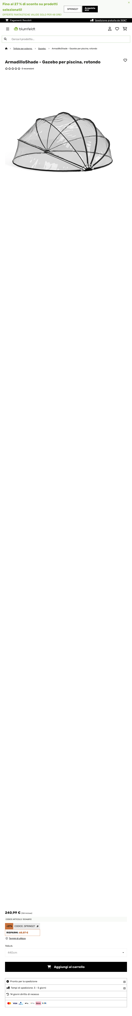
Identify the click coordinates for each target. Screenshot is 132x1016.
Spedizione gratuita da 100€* (111, 20)
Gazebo (42, 48)
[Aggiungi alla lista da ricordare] (125, 60)
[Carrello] (125, 29)
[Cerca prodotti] (66, 39)
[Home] (9, 48)
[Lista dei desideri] (117, 29)
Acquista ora (90, 9)
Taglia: (9, 946)
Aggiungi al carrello (66, 967)
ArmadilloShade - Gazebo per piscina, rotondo (74, 48)
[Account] (109, 29)
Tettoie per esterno (22, 48)
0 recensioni (28, 68)
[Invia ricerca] (5, 39)
